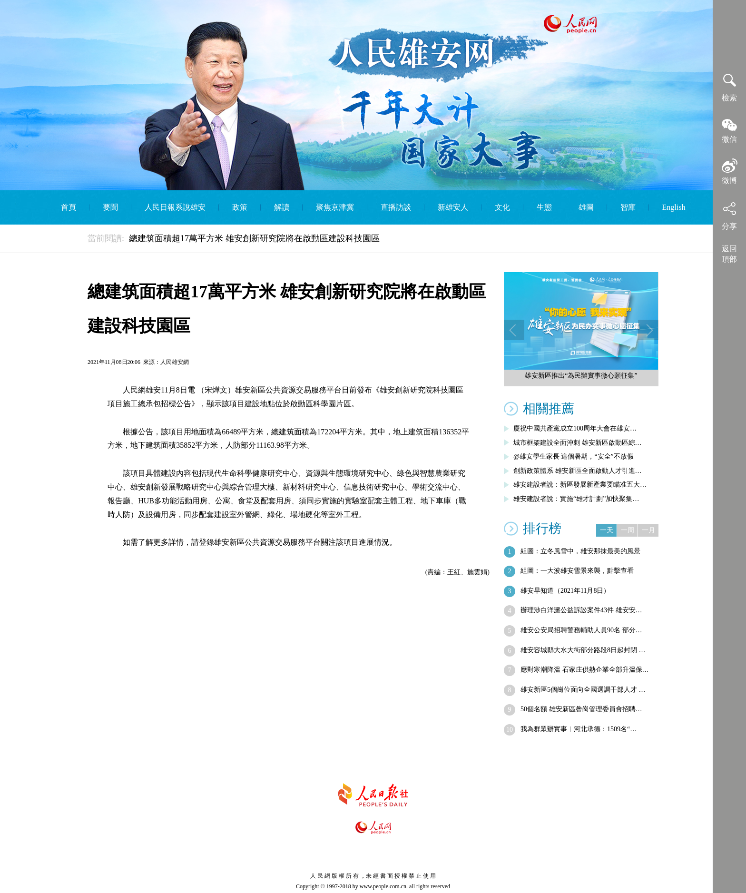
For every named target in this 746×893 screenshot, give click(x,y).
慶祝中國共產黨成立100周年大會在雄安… (575, 428)
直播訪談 (396, 207)
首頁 (68, 207)
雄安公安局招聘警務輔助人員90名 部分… (581, 630)
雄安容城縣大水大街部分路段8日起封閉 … (583, 650)
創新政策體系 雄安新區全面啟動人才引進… (577, 470)
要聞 (110, 207)
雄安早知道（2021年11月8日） (565, 590)
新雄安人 (453, 207)
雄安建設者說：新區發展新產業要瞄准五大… (580, 484)
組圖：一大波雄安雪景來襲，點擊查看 (577, 570)
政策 (239, 207)
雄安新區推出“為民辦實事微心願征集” (581, 375)
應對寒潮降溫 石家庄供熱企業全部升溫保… (584, 669)
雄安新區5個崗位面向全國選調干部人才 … (583, 689)
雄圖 (586, 207)
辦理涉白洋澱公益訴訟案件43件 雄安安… (581, 610)
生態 (544, 207)
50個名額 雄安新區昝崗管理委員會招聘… (581, 709)
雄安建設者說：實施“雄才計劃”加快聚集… (576, 498)
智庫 (628, 207)
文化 (502, 207)
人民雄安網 (174, 362)
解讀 (281, 207)
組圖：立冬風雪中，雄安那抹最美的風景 (580, 551)
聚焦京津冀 (335, 207)
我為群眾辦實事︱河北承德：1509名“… (578, 729)
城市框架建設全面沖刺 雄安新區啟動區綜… (577, 442)
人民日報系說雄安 (175, 207)
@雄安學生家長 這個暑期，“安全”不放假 (573, 456)
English (674, 207)
